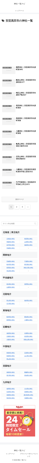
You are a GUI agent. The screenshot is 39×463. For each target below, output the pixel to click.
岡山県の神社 (11, 359)
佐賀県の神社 (11, 392)
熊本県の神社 (11, 398)
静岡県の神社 (11, 320)
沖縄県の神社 (28, 398)
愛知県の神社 (28, 317)
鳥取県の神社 (11, 353)
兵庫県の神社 (28, 333)
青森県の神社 (11, 242)
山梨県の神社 (11, 287)
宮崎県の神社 (28, 392)
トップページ (10, 454)
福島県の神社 (28, 245)
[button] (35, 223)
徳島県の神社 (11, 372)
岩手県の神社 (11, 245)
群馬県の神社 (11, 267)
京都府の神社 (11, 336)
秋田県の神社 (28, 238)
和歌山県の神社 (28, 339)
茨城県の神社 (11, 261)
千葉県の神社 (28, 261)
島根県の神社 (11, 356)
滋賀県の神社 (11, 333)
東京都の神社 (28, 264)
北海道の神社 (11, 238)
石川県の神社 (11, 303)
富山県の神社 (11, 300)
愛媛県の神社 (28, 372)
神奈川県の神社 (28, 267)
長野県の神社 (28, 284)
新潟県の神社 (11, 284)
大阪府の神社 (11, 339)
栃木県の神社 (11, 264)
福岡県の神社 (11, 388)
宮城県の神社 (11, 248)
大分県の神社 (28, 388)
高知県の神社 (28, 375)
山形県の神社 (28, 242)
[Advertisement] (19, 43)
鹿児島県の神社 (28, 395)
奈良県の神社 (28, 336)
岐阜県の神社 (11, 317)
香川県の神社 (11, 375)
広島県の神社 (28, 353)
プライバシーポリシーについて (29, 455)
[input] (19, 223)
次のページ (19, 199)
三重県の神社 (28, 320)
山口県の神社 (28, 356)
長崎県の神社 (11, 395)
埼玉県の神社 (11, 271)
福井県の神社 (28, 300)
